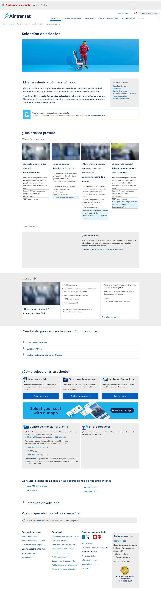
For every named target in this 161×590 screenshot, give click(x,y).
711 (28, 451)
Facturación (120, 395)
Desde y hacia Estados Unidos (63, 549)
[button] (135, 4)
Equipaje (85, 568)
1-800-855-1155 (33, 455)
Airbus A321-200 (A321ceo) (37, 486)
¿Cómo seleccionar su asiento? (124, 93)
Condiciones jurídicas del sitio (63, 544)
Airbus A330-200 (90, 487)
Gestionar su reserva (80, 395)
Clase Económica (119, 86)
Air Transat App (87, 543)
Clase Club (117, 88)
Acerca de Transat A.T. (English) (33, 540)
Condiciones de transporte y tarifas (65, 536)
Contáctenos (128, 18)
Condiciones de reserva (61, 553)
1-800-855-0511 (33, 447)
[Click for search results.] (158, 18)
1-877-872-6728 (31, 437)
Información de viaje (108, 18)
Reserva (54, 18)
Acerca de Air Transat (30, 536)
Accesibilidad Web (29, 553)
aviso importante (39, 520)
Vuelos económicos (89, 556)
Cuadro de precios (120, 91)
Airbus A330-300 (90, 491)
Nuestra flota (87, 564)
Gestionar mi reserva (149, 13)
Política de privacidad (60, 557)
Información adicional (121, 98)
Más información (109, 316)
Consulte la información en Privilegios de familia (102, 249)
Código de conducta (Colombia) (64, 569)
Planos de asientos (120, 96)
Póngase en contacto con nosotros (95, 547)
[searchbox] (148, 18)
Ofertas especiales (72, 18)
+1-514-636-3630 (59, 437)
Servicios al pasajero (59, 540)
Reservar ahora (41, 395)
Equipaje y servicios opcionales (63, 561)
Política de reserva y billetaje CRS (65, 565)
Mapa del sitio (27, 557)
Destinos (89, 18)
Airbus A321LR (32, 490)
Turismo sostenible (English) (32, 544)
